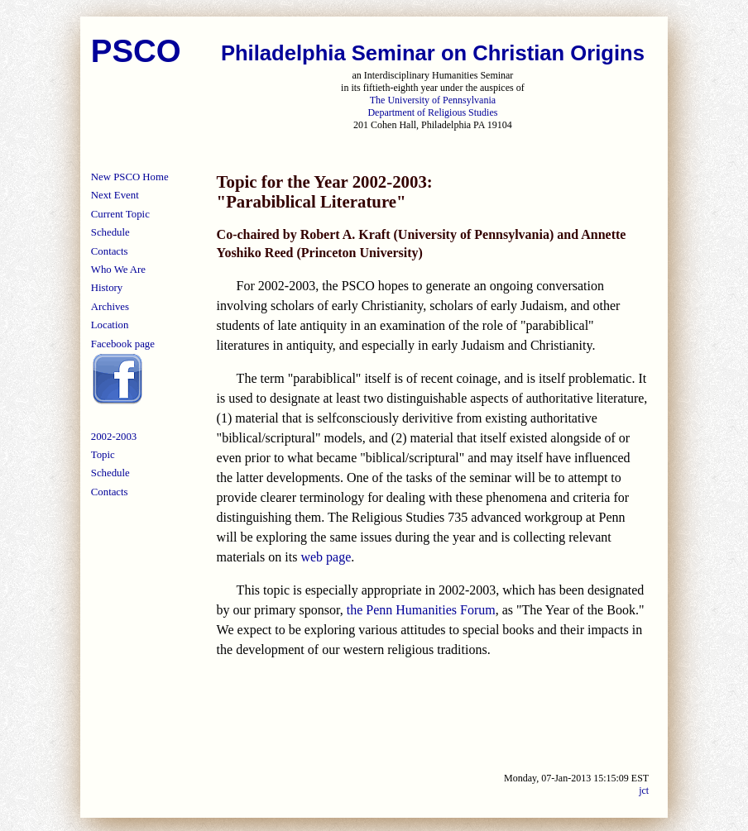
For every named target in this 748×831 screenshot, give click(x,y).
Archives (110, 307)
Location (109, 325)
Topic (103, 455)
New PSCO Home (130, 177)
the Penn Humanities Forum (421, 610)
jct (644, 790)
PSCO (136, 51)
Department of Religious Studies (432, 112)
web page (325, 557)
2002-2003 (114, 436)
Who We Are (118, 269)
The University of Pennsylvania (433, 100)
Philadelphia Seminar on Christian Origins (433, 52)
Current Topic (120, 214)
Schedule (110, 232)
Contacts (109, 251)
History (106, 288)
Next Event (115, 195)
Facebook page (123, 344)
